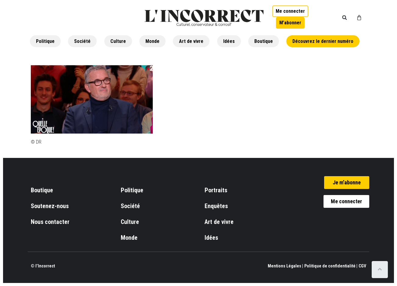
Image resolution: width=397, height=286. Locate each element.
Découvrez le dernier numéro (322, 41)
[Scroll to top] (381, 269)
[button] (344, 17)
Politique (45, 41)
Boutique (263, 41)
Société (82, 41)
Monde (152, 41)
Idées (229, 41)
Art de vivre (191, 41)
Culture (118, 41)
